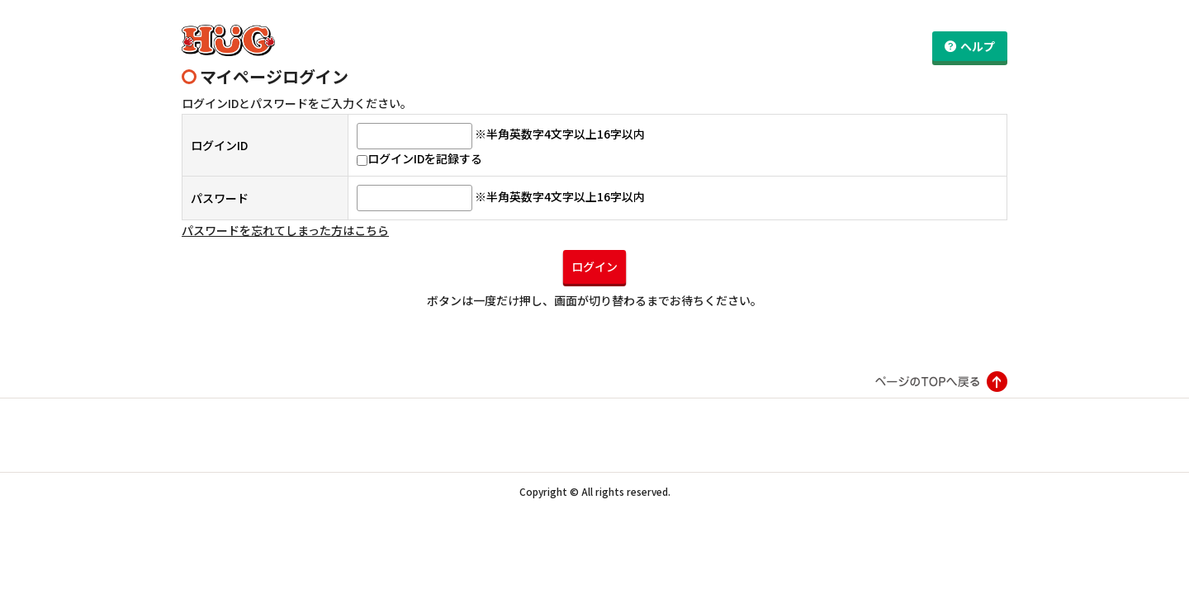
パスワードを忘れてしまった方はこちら (285, 222)
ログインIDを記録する (419, 150)
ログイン (594, 257)
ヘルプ (977, 46)
